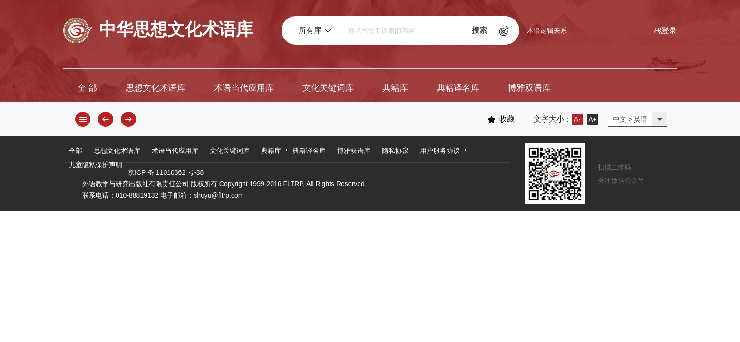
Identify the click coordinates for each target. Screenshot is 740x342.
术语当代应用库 (244, 88)
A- (577, 119)
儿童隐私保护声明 (95, 165)
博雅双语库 (529, 88)
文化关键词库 (328, 88)
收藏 (501, 119)
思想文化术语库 (155, 88)
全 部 (87, 88)
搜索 (479, 30)
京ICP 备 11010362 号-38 (166, 172)
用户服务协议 (440, 150)
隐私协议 (395, 150)
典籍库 (395, 88)
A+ (592, 119)
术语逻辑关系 (547, 30)
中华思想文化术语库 (158, 30)
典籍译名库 (458, 88)
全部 (75, 150)
